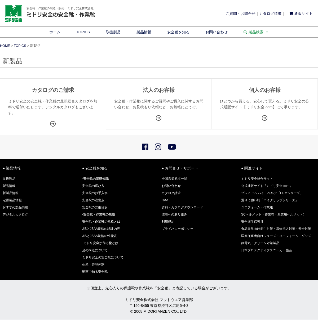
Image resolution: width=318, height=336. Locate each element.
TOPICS (83, 32)
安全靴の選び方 (93, 186)
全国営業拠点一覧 (174, 179)
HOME (5, 46)
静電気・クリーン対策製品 (260, 243)
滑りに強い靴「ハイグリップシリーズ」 (269, 200)
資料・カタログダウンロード (182, 207)
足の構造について (95, 250)
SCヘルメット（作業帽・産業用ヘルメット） (273, 214)
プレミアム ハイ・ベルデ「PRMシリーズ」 (272, 193)
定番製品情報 (12, 200)
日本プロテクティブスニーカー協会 (266, 250)
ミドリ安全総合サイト (257, 179)
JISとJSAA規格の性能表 (99, 236)
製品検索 (259, 32)
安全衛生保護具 (252, 221)
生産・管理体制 (93, 264)
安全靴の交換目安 (95, 207)
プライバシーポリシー (177, 229)
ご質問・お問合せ (240, 13)
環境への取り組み (174, 214)
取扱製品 (113, 32)
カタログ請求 (270, 13)
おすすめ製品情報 (15, 207)
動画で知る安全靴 (95, 272)
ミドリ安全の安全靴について (102, 257)
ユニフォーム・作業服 (257, 207)
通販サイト (301, 13)
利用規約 (168, 221)
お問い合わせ (216, 32)
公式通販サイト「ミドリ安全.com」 (267, 186)
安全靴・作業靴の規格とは (101, 221)
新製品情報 (11, 193)
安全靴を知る (178, 32)
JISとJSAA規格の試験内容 (101, 229)
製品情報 (143, 32)
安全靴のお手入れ (95, 193)
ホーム (54, 32)
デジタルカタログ (15, 214)
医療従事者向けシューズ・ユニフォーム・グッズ (276, 236)
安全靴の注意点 (93, 200)
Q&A (165, 200)
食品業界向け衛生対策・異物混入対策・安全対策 (276, 229)
